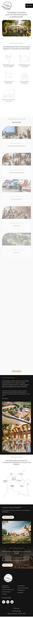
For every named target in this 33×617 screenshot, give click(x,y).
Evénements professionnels (5, 586)
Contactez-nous (7, 565)
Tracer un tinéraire (8, 517)
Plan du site (16, 608)
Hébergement (21, 590)
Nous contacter (16, 371)
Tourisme (4, 594)
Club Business (21, 585)
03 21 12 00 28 (6, 598)
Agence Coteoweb (12, 613)
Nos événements (6, 591)
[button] (29, 6)
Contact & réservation (23, 588)
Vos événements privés (8, 589)
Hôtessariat (20, 592)
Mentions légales (16, 611)
